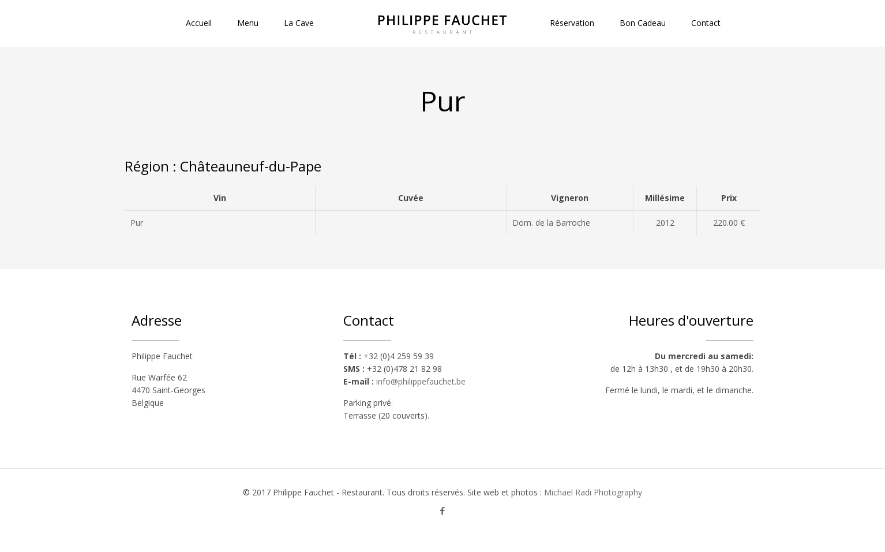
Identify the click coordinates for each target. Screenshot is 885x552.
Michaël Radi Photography (593, 492)
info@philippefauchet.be (421, 381)
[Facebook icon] (442, 510)
